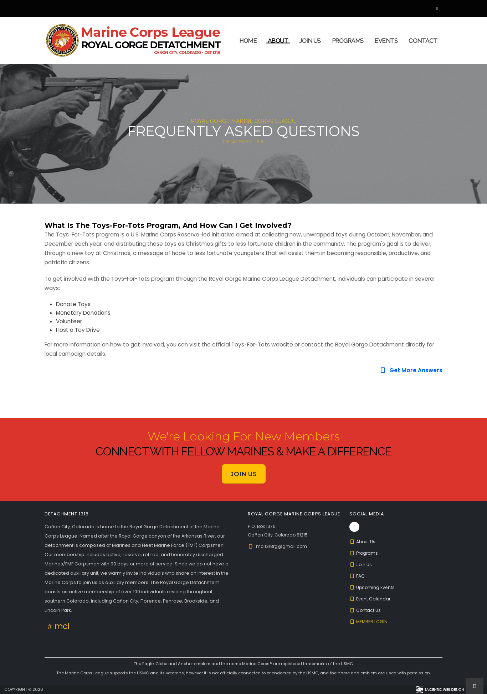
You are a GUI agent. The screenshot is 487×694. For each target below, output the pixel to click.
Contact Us (365, 610)
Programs (348, 40)
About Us (362, 542)
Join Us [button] (244, 474)
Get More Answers (411, 370)
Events (386, 40)
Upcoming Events (372, 587)
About (278, 40)
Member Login (369, 622)
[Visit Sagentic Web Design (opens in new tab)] (440, 689)
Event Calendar (370, 599)
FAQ (357, 576)
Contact (423, 40)
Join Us (310, 40)
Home (248, 40)
